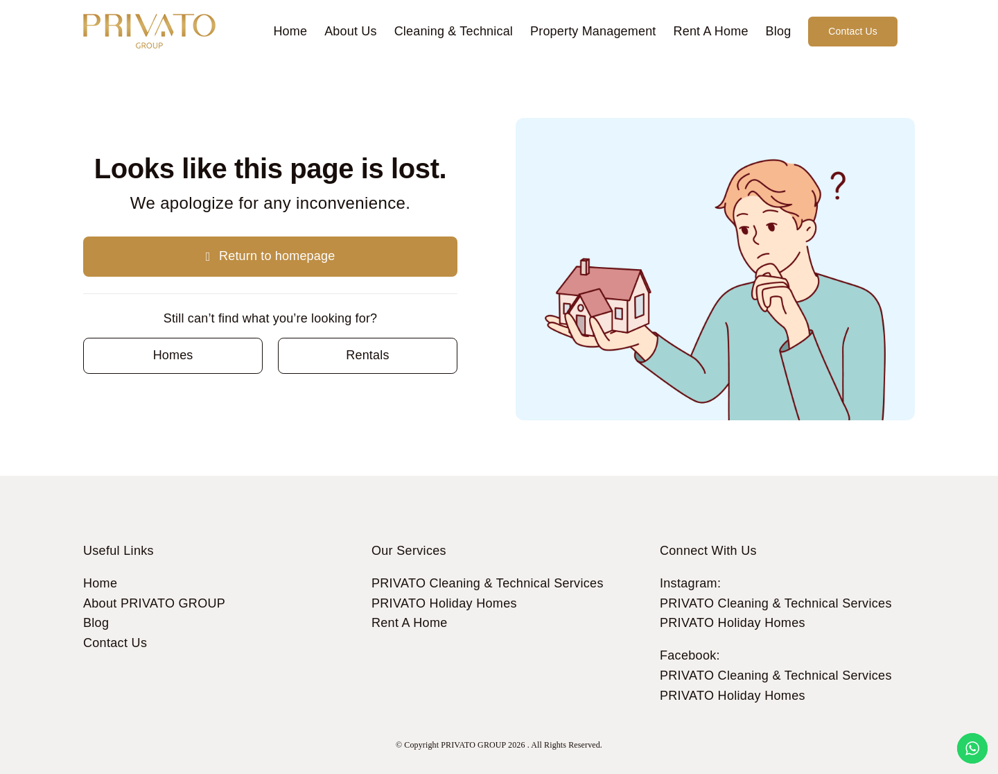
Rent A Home (409, 623)
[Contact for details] (173, 355)
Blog (96, 623)
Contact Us (115, 643)
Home (100, 583)
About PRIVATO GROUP (154, 603)
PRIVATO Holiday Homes (444, 603)
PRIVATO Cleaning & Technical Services (487, 583)
